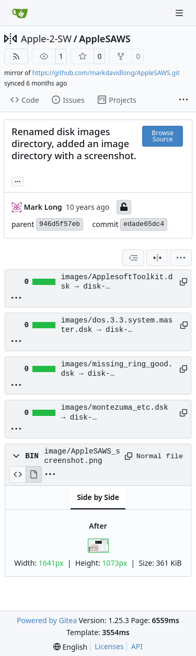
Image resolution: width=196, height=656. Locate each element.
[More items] (183, 100)
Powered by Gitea (47, 620)
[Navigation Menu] (180, 12)
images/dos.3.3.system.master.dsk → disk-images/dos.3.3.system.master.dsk (117, 325)
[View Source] (17, 474)
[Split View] (157, 257)
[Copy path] (181, 282)
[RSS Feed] (16, 56)
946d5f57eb (59, 224)
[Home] (19, 13)
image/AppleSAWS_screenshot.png (82, 456)
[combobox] (133, 257)
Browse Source (162, 136)
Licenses (109, 646)
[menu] (181, 257)
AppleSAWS (105, 38)
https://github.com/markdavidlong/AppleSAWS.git (106, 72)
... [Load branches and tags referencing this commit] (18, 180)
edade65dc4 (143, 224)
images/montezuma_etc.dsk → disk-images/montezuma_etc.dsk (114, 412)
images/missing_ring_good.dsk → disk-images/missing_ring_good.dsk (117, 369)
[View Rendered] (34, 474)
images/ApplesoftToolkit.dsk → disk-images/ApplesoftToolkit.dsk (117, 282)
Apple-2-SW (46, 38)
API (137, 646)
